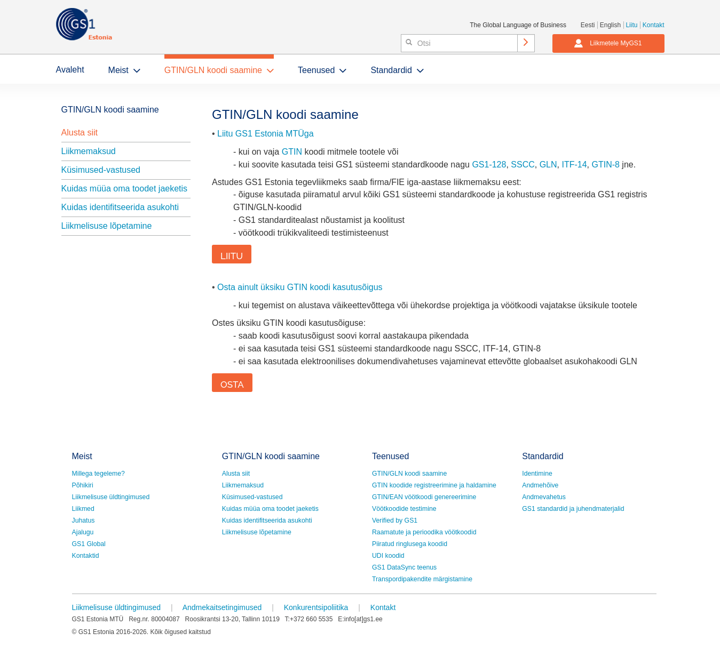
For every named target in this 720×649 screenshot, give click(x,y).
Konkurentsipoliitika (316, 607)
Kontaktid (85, 555)
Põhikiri (82, 485)
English (610, 25)
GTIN (292, 151)
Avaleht (70, 69)
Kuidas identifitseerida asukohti (120, 207)
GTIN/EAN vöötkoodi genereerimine (424, 497)
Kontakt (653, 25)
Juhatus (83, 520)
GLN (548, 164)
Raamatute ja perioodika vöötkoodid (424, 532)
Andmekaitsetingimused (222, 607)
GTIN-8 (605, 164)
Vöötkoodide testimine (404, 508)
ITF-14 (574, 164)
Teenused (316, 70)
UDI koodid (388, 555)
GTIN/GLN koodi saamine (213, 70)
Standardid (391, 70)
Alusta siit (79, 132)
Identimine (537, 473)
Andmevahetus (544, 497)
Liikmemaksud (88, 151)
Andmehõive (540, 485)
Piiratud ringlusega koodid (409, 544)
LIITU (231, 256)
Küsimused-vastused (101, 169)
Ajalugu (83, 532)
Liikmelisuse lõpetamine (106, 225)
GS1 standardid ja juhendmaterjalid (573, 508)
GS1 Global (89, 544)
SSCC (522, 164)
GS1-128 (489, 164)
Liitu (631, 25)
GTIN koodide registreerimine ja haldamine (434, 485)
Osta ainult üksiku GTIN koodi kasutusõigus (299, 287)
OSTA (232, 384)
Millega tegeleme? (98, 473)
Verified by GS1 (394, 520)
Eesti (588, 25)
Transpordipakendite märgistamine (422, 579)
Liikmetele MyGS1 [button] (608, 43)
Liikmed (83, 508)
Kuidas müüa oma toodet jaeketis (124, 188)
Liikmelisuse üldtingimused (111, 497)
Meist (118, 70)
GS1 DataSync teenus (404, 567)
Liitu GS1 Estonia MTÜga (265, 133)
